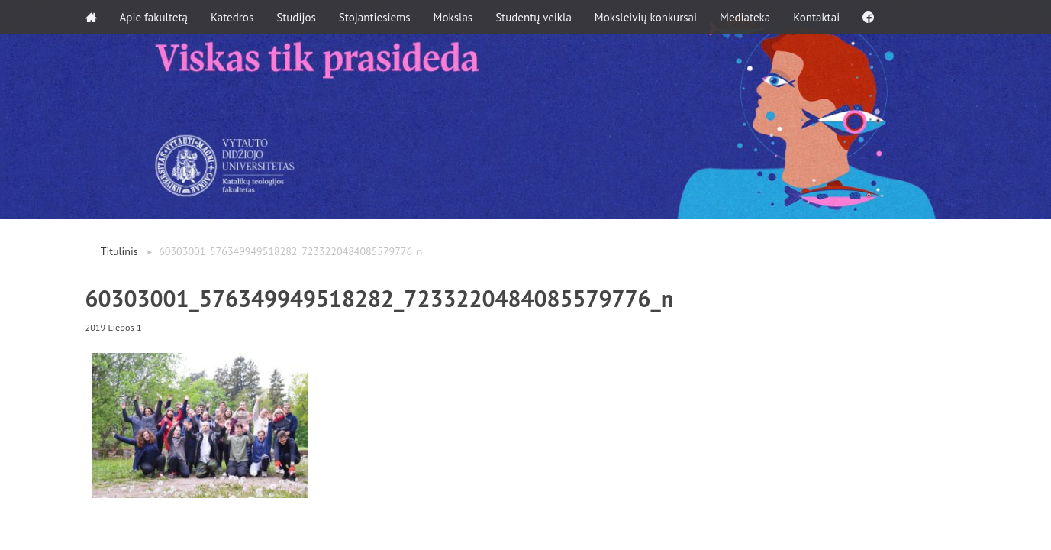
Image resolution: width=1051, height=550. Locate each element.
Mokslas (453, 17)
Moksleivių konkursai (646, 17)
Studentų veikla (533, 17)
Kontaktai (816, 17)
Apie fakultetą (154, 17)
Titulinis (119, 251)
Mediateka (745, 17)
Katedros (232, 17)
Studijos (296, 17)
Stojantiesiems (375, 17)
